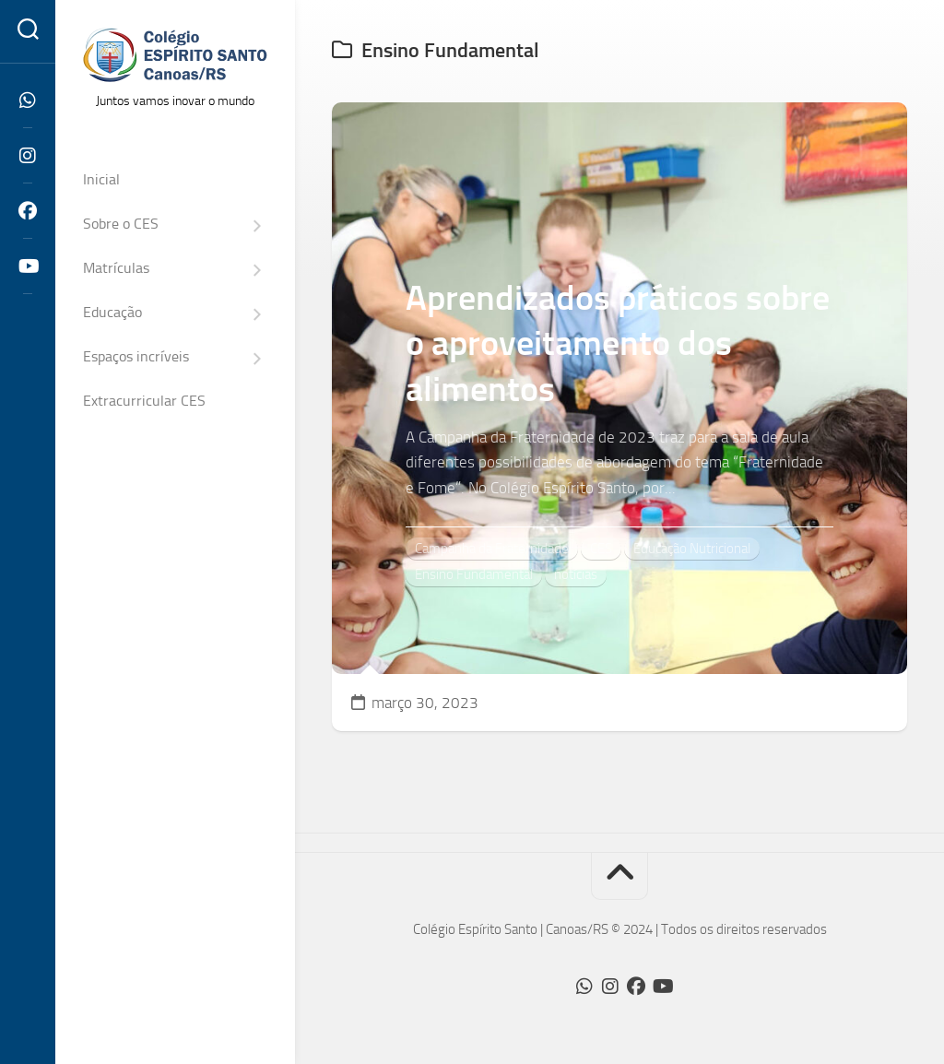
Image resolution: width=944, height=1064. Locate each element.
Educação (112, 312)
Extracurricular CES (144, 400)
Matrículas (116, 268)
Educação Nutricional (691, 548)
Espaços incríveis (136, 356)
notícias (575, 574)
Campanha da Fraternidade (492, 548)
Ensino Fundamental (474, 574)
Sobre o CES (121, 223)
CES (601, 548)
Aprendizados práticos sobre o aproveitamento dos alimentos (618, 343)
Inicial (101, 179)
